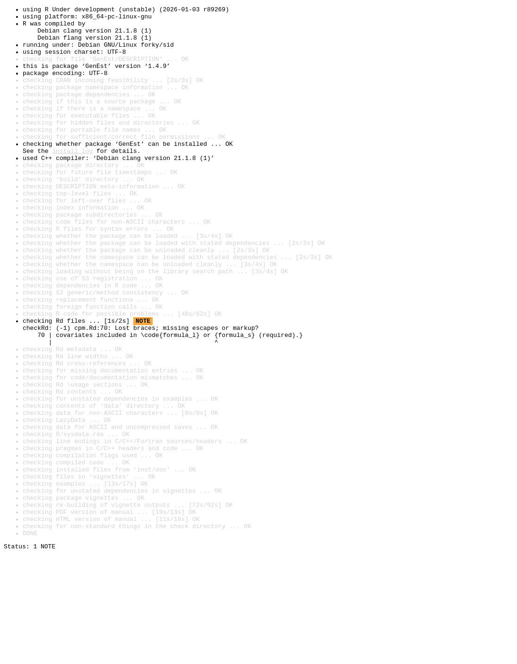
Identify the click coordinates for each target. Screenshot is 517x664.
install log (72, 180)
